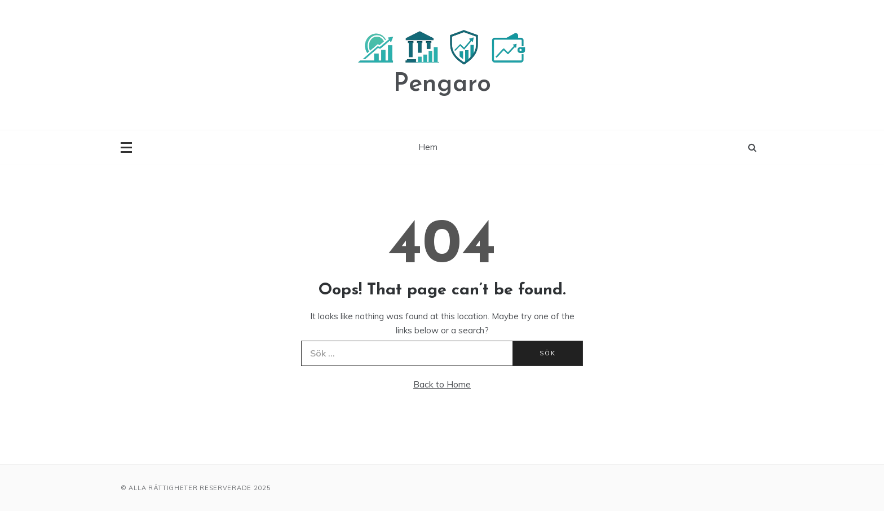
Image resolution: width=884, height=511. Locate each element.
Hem (427, 147)
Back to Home (442, 384)
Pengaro (442, 84)
